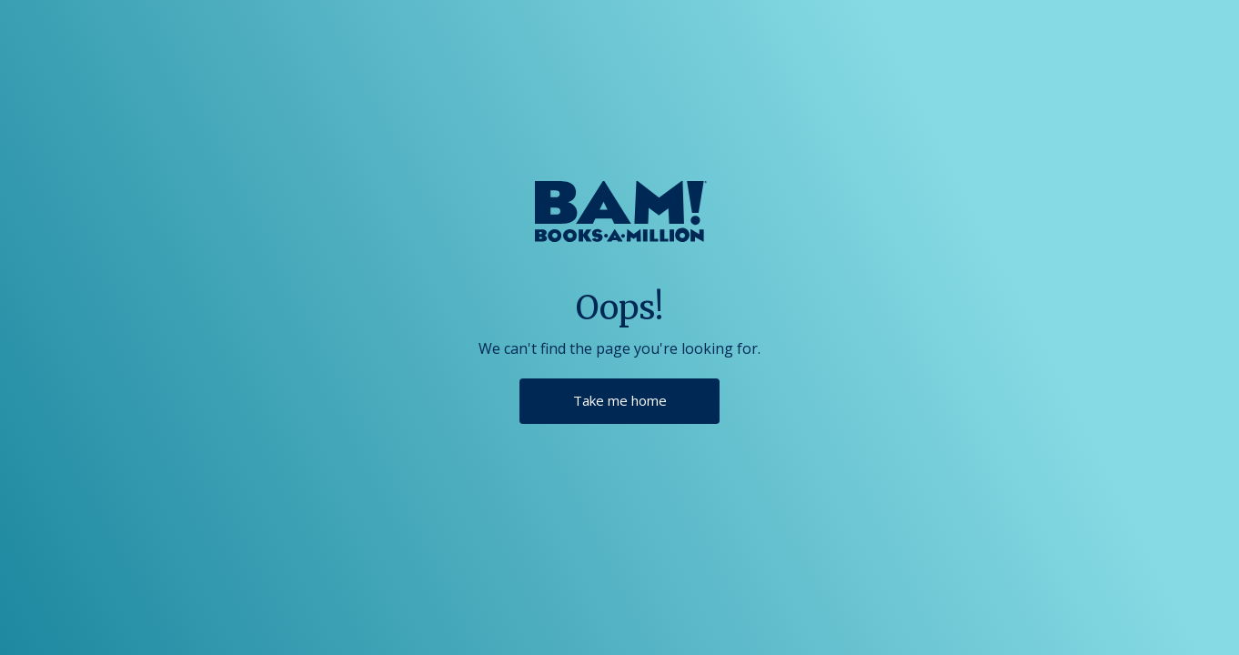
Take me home (620, 400)
